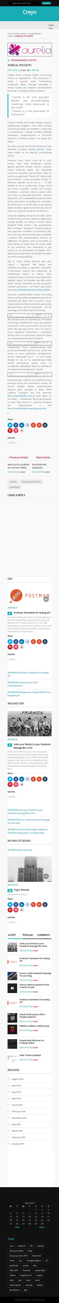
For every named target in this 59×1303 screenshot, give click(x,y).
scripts (39, 1275)
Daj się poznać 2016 (31, 481)
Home (24, 33)
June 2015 (16, 1124)
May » (42, 1227)
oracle (25, 1265)
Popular (27, 935)
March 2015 (17, 1130)
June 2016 (16, 1085)
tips (20, 1280)
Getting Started (36, 149)
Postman (27, 1270)
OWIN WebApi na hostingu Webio (34, 289)
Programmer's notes (23, 60)
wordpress (14, 1290)
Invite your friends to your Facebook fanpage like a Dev (33, 944)
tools (37, 1280)
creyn (23, 70)
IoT (46, 1260)
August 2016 (17, 1079)
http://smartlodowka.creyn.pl (21, 395)
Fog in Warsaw (25, 850)
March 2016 (17, 1105)
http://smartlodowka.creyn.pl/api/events (27, 408)
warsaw (28, 1285)
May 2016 (16, 1092)
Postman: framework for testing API (32, 612)
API (31, 1246)
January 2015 (18, 1143)
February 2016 (18, 1111)
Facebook (36, 1255)
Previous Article (18, 457)
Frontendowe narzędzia (39, 466)
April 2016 (16, 1098)
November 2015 (19, 1117)
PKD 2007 (14, 1270)
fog (20, 1260)
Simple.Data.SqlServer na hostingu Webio (17, 466)
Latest (12, 935)
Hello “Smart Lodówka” (30, 1055)
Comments (43, 935)
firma (12, 1260)
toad (28, 1280)
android (21, 1246)
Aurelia (18, 87)
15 (36, 1216)
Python (13, 1275)
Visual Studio (15, 1285)
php (35, 1265)
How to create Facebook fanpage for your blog (35, 974)
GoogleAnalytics (33, 1260)
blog (30, 1251)
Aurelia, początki (19, 65)
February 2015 (18, 1137)
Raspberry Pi (26, 1275)
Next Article (44, 457)
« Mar (17, 1227)
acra (12, 1246)
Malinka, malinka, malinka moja (34, 1025)
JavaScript (14, 487)
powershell (40, 1270)
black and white (16, 1251)
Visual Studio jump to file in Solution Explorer (32, 1015)
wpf (25, 1290)
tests (12, 1280)
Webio (40, 1285)
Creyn (29, 12)
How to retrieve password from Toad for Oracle (34, 986)
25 (11, 1223)
